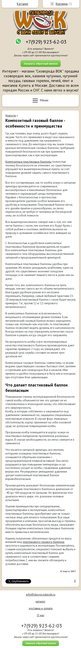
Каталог (22, 4)
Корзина (62, 4)
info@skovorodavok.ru (40, 594)
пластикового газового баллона (43, 542)
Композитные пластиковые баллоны (28, 162)
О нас (40, 615)
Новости (10, 115)
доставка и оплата (40, 608)
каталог (40, 601)
